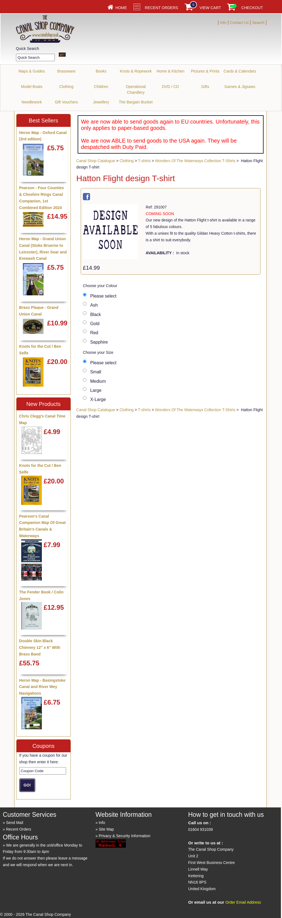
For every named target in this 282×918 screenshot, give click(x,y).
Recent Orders (161, 8)
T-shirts (144, 161)
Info (223, 22)
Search (258, 22)
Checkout (252, 8)
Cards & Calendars (240, 71)
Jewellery (101, 102)
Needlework (31, 102)
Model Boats (31, 86)
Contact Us (239, 22)
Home (121, 8)
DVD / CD (170, 86)
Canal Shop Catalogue (95, 161)
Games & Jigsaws (239, 86)
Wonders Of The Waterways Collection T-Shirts (195, 161)
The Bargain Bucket (136, 102)
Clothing (66, 86)
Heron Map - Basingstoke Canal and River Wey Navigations (42, 687)
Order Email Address (243, 902)
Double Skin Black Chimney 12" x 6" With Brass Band (39, 647)
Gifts (205, 86)
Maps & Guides (31, 71)
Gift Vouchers (66, 102)
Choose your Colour (100, 285)
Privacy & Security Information (124, 836)
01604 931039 (200, 829)
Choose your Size (98, 352)
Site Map (106, 829)
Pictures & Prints (205, 71)
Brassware (66, 71)
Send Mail (14, 822)
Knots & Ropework (136, 71)
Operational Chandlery (136, 89)
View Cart (210, 8)
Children (101, 86)
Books (101, 71)
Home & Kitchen (170, 71)
